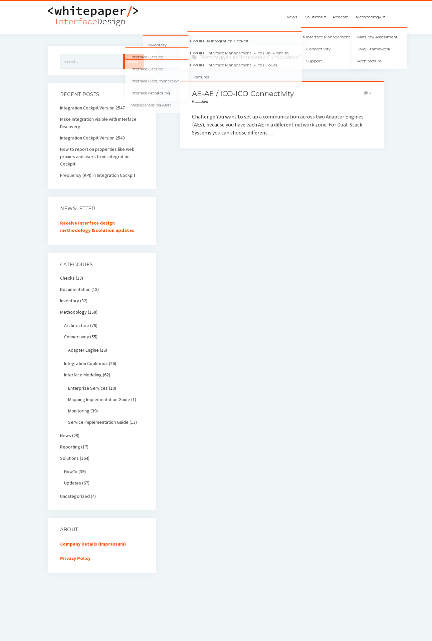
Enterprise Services (88, 388)
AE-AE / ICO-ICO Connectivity (243, 93)
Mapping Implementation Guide (99, 399)
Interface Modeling (83, 375)
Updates (72, 483)
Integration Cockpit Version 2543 (92, 138)
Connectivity (76, 337)
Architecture (76, 325)
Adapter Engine (83, 350)
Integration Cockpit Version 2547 (92, 108)
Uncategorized (75, 496)
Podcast (340, 16)
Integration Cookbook (86, 363)
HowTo (70, 471)
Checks (67, 278)
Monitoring (78, 411)
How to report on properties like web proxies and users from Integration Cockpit (97, 156)
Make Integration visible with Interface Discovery (98, 122)
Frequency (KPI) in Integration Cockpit (97, 175)
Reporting (70, 447)
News (292, 16)
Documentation (75, 289)
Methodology (368, 16)
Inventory (69, 301)
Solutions (313, 16)
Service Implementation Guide (98, 422)
